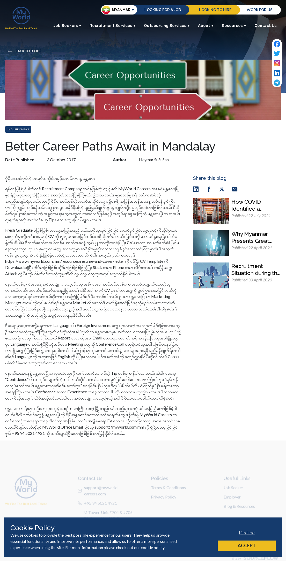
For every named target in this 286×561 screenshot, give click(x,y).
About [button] (206, 25)
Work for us (260, 10)
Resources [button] (234, 25)
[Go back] (24, 51)
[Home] (21, 18)
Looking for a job (162, 10)
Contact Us (265, 25)
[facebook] (209, 189)
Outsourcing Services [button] (167, 25)
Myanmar (116, 10)
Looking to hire (215, 10)
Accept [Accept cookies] (247, 545)
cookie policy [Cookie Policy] (152, 547)
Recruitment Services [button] (113, 25)
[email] (235, 189)
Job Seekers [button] (67, 25)
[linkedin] (196, 189)
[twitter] (222, 189)
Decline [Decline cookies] (247, 532)
